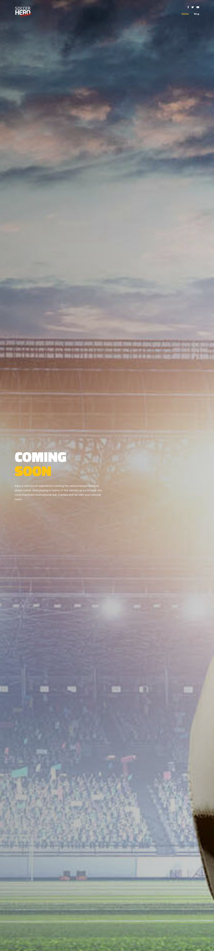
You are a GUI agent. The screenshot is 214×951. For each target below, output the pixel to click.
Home (185, 13)
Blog (196, 13)
